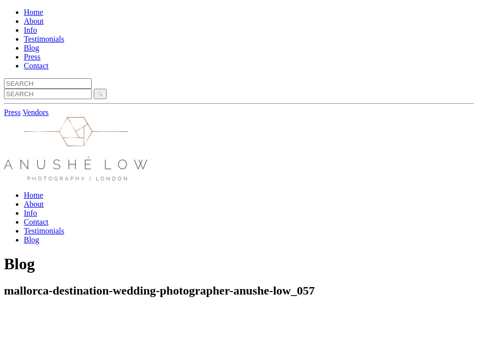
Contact (36, 65)
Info (30, 30)
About (34, 21)
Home (33, 12)
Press (32, 57)
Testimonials (44, 39)
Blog (31, 48)
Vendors (36, 112)
